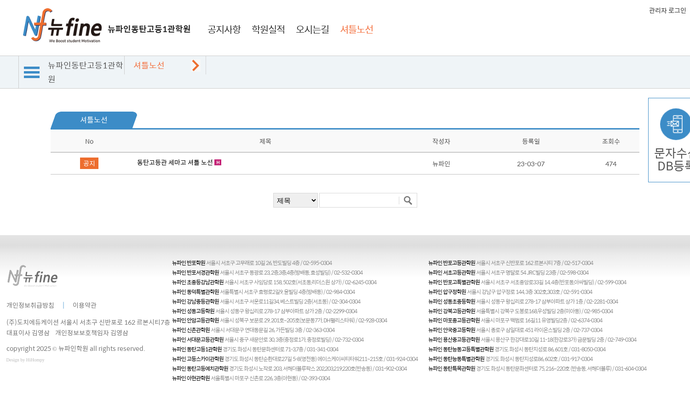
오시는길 (312, 29)
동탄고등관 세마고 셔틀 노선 (175, 162)
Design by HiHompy (25, 359)
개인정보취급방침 (30, 305)
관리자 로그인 (667, 10)
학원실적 (268, 29)
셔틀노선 (356, 29)
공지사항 (224, 29)
